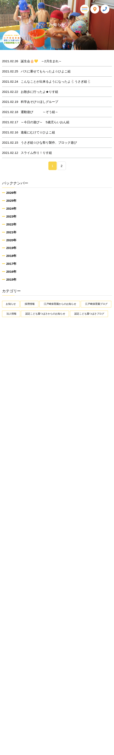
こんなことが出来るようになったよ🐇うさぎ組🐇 (46, 82)
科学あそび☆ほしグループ (30, 102)
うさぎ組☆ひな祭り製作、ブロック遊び (39, 143)
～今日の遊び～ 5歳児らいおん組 (35, 122)
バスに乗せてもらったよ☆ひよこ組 (36, 71)
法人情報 (11, 313)
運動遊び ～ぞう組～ (30, 112)
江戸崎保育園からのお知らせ (60, 303)
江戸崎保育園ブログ (96, 303)
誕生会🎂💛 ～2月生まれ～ (32, 61)
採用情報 (30, 303)
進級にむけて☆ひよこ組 (28, 132)
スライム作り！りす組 (27, 153)
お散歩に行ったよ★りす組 (30, 92)
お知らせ (11, 303)
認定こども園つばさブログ (89, 313)
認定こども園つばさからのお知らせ (45, 313)
